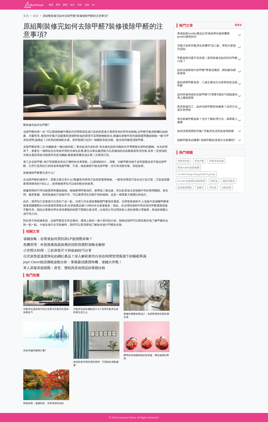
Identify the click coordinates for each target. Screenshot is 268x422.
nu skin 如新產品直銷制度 (191, 180)
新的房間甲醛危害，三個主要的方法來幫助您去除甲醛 (207, 84)
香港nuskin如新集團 (188, 167)
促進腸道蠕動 (184, 187)
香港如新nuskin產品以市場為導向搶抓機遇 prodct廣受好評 (203, 35)
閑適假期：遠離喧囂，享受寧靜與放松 (43, 403)
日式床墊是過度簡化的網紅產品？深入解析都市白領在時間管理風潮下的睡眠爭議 (84, 256)
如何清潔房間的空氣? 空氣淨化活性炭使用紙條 (205, 131)
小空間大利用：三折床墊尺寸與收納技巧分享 (57, 250)
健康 (51, 4)
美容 (79, 4)
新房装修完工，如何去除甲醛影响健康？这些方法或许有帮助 (207, 108)
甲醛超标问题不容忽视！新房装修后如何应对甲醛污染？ (207, 59)
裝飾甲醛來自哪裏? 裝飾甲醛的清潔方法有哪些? (206, 140)
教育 (58, 4)
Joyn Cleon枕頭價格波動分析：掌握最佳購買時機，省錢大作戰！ (72, 262)
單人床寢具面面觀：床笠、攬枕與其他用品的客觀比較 (64, 267)
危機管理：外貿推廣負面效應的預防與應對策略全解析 (64, 244)
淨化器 (212, 187)
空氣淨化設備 (216, 160)
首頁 (26, 16)
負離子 (200, 187)
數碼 (65, 4)
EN (93, 4)
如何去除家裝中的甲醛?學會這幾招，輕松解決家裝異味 (206, 71)
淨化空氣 (199, 160)
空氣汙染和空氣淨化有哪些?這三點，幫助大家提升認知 (206, 47)
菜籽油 (214, 180)
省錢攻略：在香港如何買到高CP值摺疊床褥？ (57, 238)
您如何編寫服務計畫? (34, 350)
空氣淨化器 (183, 160)
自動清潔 (226, 187)
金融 (87, 4)
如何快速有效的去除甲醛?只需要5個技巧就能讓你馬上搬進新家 (207, 96)
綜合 (72, 4)
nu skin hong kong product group (196, 174)
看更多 (238, 24)
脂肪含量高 (229, 180)
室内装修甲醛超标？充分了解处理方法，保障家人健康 (207, 120)
